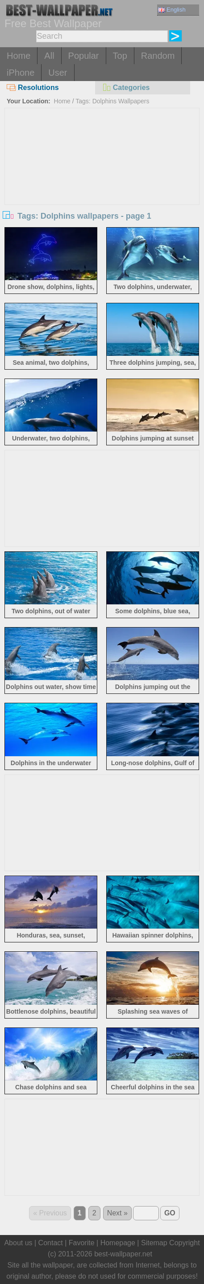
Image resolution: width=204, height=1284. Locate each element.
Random (158, 56)
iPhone (20, 72)
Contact (50, 1243)
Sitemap (154, 1243)
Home (18, 56)
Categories (126, 87)
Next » (117, 1213)
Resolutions (33, 87)
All (49, 56)
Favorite (82, 1243)
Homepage (117, 1243)
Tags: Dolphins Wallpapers (112, 101)
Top (120, 56)
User (57, 72)
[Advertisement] (102, 175)
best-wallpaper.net (123, 1254)
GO (169, 1213)
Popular (83, 56)
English (172, 9)
